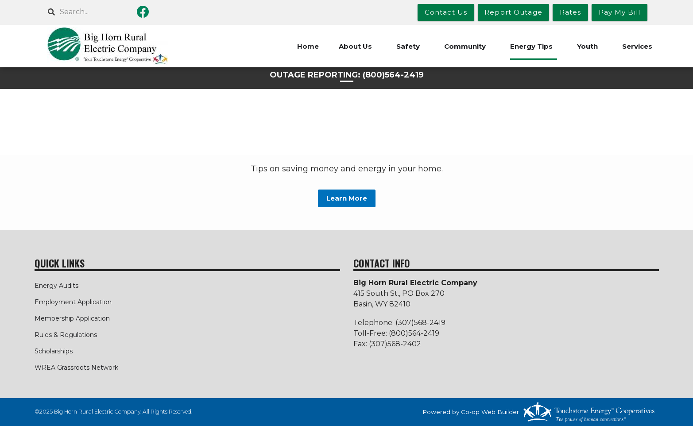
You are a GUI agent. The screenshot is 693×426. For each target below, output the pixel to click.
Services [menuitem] (637, 46)
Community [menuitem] (465, 46)
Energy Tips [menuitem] (531, 46)
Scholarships (54, 351)
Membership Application (72, 318)
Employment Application (73, 302)
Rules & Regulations (66, 335)
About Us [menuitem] (355, 46)
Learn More (346, 198)
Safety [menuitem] (408, 46)
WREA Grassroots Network (76, 368)
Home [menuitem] (308, 46)
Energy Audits (56, 286)
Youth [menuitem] (587, 46)
